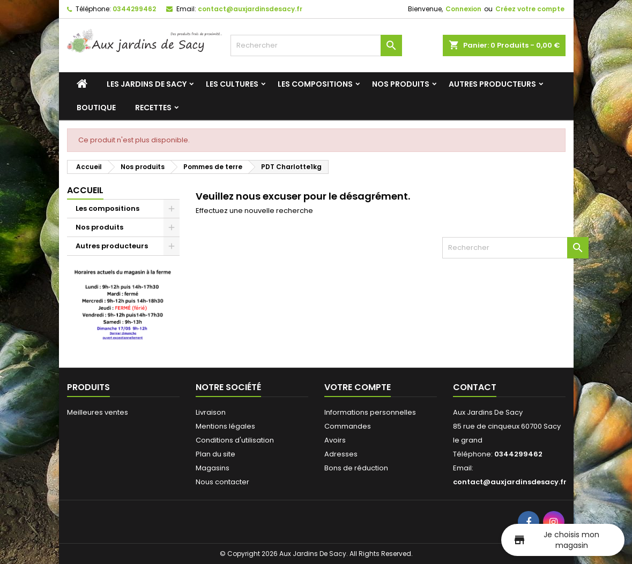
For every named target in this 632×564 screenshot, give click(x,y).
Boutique (96, 107)
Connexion (463, 8)
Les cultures (232, 84)
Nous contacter (222, 482)
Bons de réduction (356, 468)
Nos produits (400, 84)
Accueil (85, 190)
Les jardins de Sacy (147, 84)
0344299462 (134, 8)
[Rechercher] (316, 45)
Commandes (347, 426)
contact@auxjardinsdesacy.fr (250, 8)
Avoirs (335, 440)
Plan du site (215, 454)
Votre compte (357, 387)
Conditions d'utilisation (235, 440)
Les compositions (315, 84)
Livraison (211, 412)
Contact (474, 387)
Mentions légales (225, 426)
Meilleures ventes (97, 412)
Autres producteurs (492, 84)
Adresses (341, 454)
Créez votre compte (529, 8)
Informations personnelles (370, 412)
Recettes (153, 107)
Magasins (212, 468)
